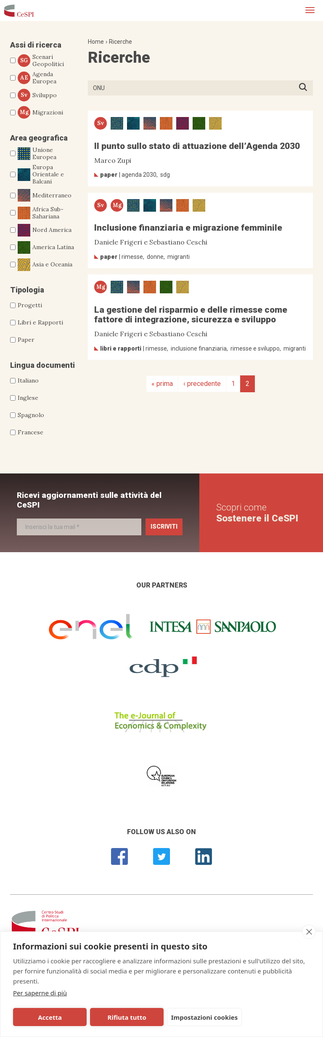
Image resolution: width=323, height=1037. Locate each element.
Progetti (30, 305)
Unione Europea (37, 153)
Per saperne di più (40, 993)
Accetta (43, 1017)
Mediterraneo (44, 195)
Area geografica (39, 137)
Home (96, 41)
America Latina (46, 247)
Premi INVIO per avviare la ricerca (305, 87)
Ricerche (120, 41)
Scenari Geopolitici (41, 60)
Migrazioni (40, 112)
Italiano (28, 380)
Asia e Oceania (45, 264)
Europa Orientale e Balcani (41, 174)
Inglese (28, 398)
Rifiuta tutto (106, 1017)
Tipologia (27, 289)
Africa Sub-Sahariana (41, 213)
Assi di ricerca (35, 44)
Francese (30, 432)
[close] (309, 932)
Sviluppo (37, 95)
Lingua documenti (42, 365)
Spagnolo (31, 415)
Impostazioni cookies (177, 1017)
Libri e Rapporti (40, 322)
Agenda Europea (37, 78)
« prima (162, 384)
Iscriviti (164, 526)
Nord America (44, 230)
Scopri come (257, 513)
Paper (26, 339)
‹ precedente (202, 384)
